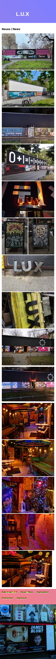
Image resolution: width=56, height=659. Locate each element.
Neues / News (27, 592)
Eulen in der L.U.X (9, 592)
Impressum (22, 598)
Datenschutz (7, 598)
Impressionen (43, 592)
